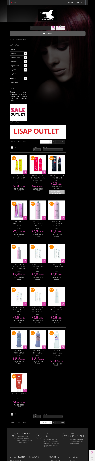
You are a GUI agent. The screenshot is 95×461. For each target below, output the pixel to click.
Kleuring (12, 100)
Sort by (64, 69)
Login (77, 2)
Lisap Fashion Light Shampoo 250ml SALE (57, 145)
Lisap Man (13, 78)
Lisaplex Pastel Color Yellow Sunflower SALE (57, 231)
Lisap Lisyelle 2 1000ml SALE (57, 273)
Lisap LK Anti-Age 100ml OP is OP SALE (39, 100)
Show (54, 69)
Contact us (72, 393)
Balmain (16, 92)
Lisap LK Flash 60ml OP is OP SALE (76, 99)
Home (11, 39)
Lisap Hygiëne (14, 82)
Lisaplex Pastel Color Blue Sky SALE (76, 188)
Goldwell (23, 97)
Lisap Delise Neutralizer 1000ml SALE (76, 274)
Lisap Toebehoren (15, 74)
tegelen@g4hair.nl (15, 389)
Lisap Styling (13, 70)
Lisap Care (13, 53)
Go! (59, 387)
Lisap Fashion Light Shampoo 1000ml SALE (76, 145)
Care (17, 99)
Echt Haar (22, 94)
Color (24, 92)
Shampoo (23, 99)
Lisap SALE (13, 49)
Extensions (14, 94)
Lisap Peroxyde (14, 66)
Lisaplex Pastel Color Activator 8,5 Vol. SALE (76, 231)
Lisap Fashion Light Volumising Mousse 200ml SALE (38, 188)
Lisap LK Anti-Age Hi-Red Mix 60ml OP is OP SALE (57, 100)
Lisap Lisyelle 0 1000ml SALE (39, 273)
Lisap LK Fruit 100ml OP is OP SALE (38, 145)
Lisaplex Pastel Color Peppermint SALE (57, 188)
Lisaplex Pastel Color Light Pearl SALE (38, 231)
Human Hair (14, 97)
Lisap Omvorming (15, 57)
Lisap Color (13, 61)
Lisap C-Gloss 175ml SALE (38, 316)
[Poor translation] (7, 430)
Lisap (16, 39)
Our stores (72, 391)
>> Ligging (12, 385)
